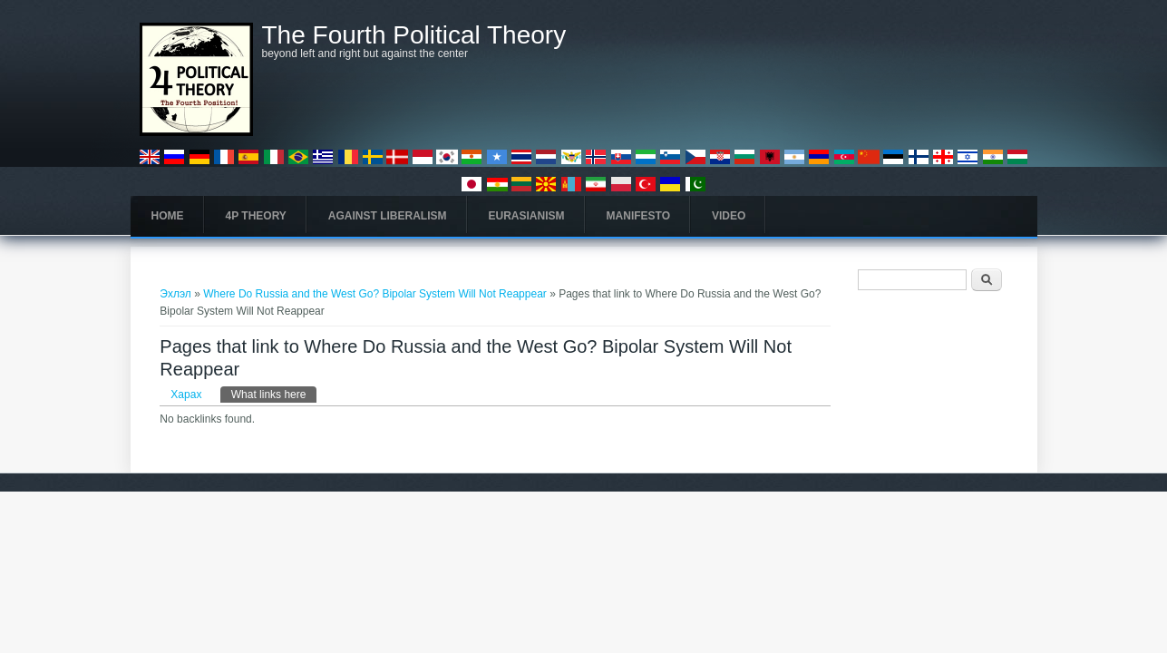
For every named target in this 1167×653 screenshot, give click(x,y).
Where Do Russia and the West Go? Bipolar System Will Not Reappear (376, 294)
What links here (274, 393)
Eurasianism (527, 216)
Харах (185, 394)
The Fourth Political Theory (414, 35)
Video (728, 216)
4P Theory (256, 216)
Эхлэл (175, 294)
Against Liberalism (387, 216)
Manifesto (638, 216)
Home (167, 216)
